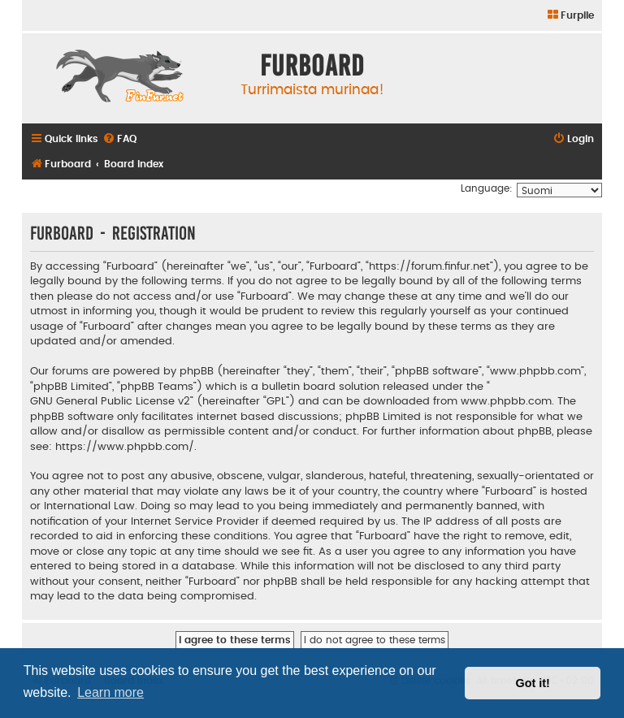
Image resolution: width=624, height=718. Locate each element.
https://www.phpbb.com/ (124, 446)
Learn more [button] (110, 692)
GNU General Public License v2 (110, 401)
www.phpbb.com (506, 401)
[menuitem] (570, 16)
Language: (487, 188)
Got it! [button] (533, 683)
